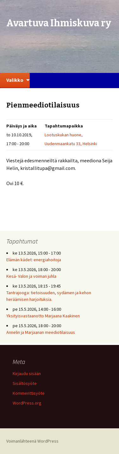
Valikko (14, 80)
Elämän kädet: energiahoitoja (33, 260)
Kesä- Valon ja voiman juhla (31, 276)
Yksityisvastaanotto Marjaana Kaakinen (43, 316)
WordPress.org (27, 403)
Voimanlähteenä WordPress (32, 441)
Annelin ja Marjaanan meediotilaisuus (40, 332)
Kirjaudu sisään (27, 373)
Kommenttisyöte (29, 393)
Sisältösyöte (25, 383)
